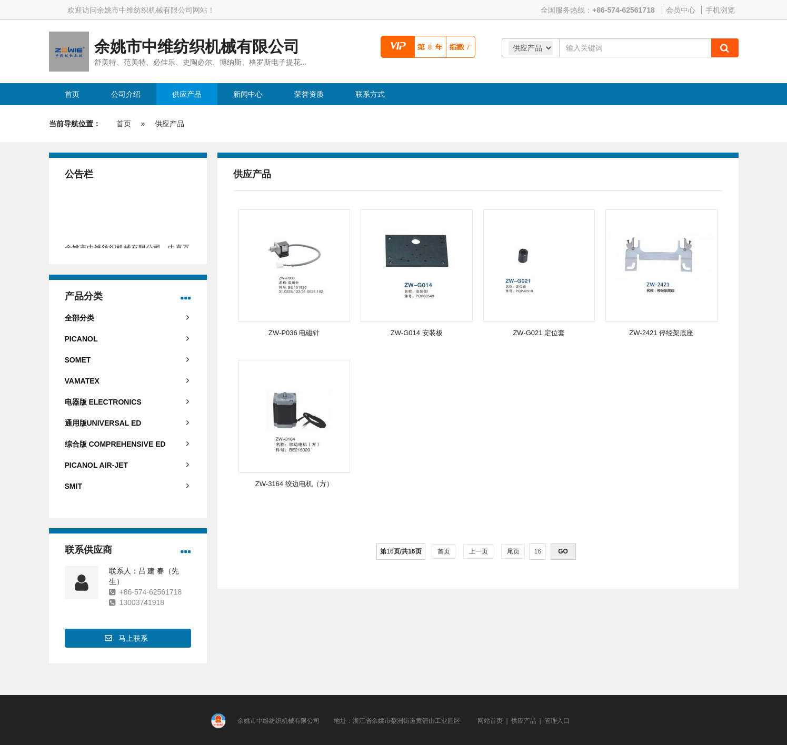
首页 (123, 123)
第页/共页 (400, 551)
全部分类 (79, 318)
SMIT (73, 486)
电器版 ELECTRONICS (103, 402)
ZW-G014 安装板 (417, 333)
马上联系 (133, 638)
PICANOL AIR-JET (96, 465)
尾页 (513, 551)
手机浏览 (720, 10)
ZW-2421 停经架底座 (661, 333)
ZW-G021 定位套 (539, 333)
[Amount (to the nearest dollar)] (635, 47)
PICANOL (81, 339)
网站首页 (490, 720)
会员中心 (680, 10)
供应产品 (169, 123)
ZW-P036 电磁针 (294, 333)
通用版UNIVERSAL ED (103, 423)
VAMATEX (82, 381)
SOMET (78, 360)
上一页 (478, 551)
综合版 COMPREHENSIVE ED (115, 444)
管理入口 (557, 720)
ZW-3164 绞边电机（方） (294, 484)
